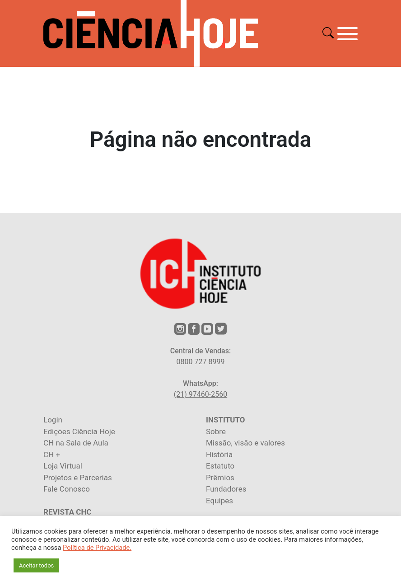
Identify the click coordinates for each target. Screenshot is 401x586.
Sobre (216, 431)
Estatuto (220, 465)
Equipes (219, 500)
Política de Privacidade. (97, 548)
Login (52, 419)
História (219, 454)
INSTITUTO (225, 419)
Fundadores (226, 488)
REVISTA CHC (67, 511)
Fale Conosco (66, 488)
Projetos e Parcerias (77, 477)
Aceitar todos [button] (36, 565)
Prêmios (220, 477)
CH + (51, 454)
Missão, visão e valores (245, 442)
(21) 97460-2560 (200, 394)
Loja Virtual (62, 465)
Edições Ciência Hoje (79, 431)
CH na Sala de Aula (75, 442)
